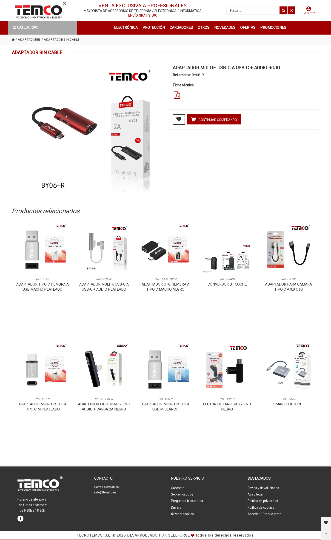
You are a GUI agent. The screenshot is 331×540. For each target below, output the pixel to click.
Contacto (177, 488)
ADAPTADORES (30, 39)
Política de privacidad (263, 500)
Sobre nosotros (182, 494)
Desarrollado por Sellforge (158, 535)
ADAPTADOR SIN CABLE (64, 39)
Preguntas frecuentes (187, 500)
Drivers (176, 506)
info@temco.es (105, 492)
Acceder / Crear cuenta (264, 512)
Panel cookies (182, 512)
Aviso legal (255, 494)
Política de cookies (261, 506)
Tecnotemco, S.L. (94, 535)
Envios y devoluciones (263, 488)
